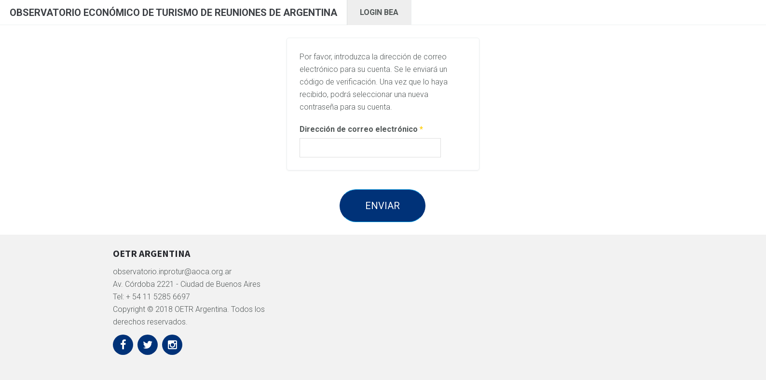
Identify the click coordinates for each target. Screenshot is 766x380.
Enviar (382, 205)
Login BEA (379, 12)
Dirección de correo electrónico (361, 129)
